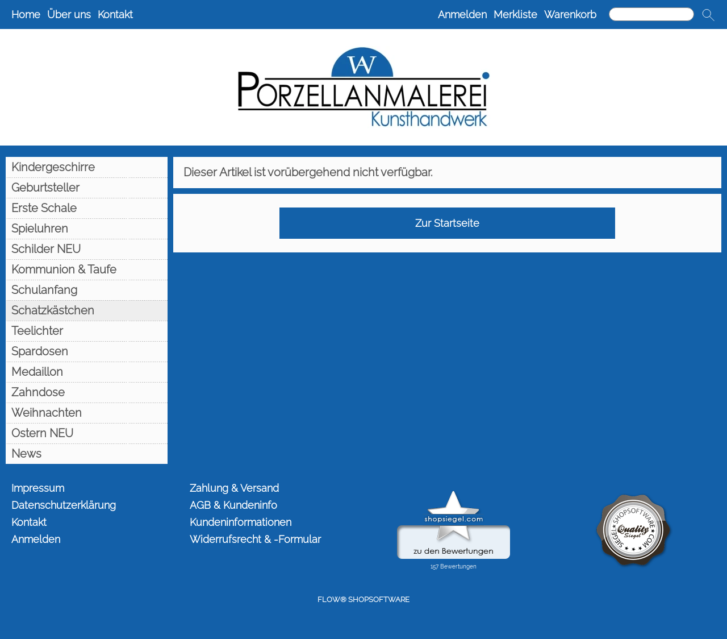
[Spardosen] (87, 351)
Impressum (37, 488)
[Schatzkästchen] (87, 310)
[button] (708, 14)
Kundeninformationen (240, 522)
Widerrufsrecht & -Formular (255, 539)
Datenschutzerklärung (63, 505)
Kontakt (115, 14)
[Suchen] (651, 14)
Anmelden (462, 14)
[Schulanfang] (87, 290)
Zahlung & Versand (234, 488)
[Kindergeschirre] (87, 167)
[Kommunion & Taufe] (87, 269)
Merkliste (515, 14)
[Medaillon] (87, 372)
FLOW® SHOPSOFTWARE (363, 599)
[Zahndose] (87, 392)
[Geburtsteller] (87, 187)
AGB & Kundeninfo (233, 505)
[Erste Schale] (87, 208)
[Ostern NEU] (87, 433)
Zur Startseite (447, 223)
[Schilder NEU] (87, 249)
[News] (87, 453)
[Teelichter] (87, 331)
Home (25, 14)
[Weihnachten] (87, 413)
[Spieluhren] (87, 228)
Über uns (69, 14)
